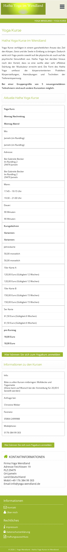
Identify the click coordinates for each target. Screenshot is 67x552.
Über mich (12, 512)
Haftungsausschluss (17, 536)
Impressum (12, 527)
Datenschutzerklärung (18, 532)
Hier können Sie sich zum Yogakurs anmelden (32, 354)
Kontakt (12, 507)
